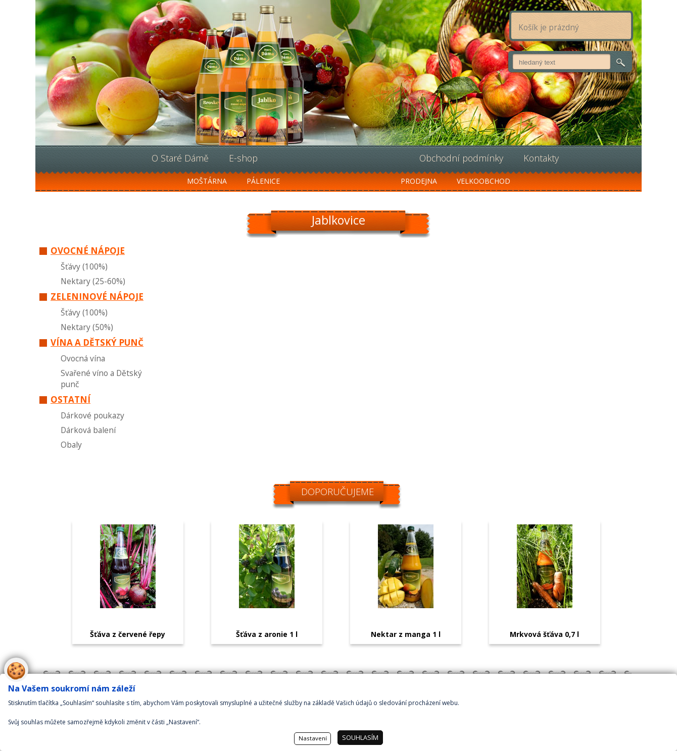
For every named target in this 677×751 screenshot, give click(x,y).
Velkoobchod (483, 181)
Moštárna (207, 181)
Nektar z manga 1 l (406, 634)
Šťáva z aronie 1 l (267, 634)
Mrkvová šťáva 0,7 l (544, 634)
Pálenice (263, 181)
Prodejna (419, 181)
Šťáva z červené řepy (127, 634)
